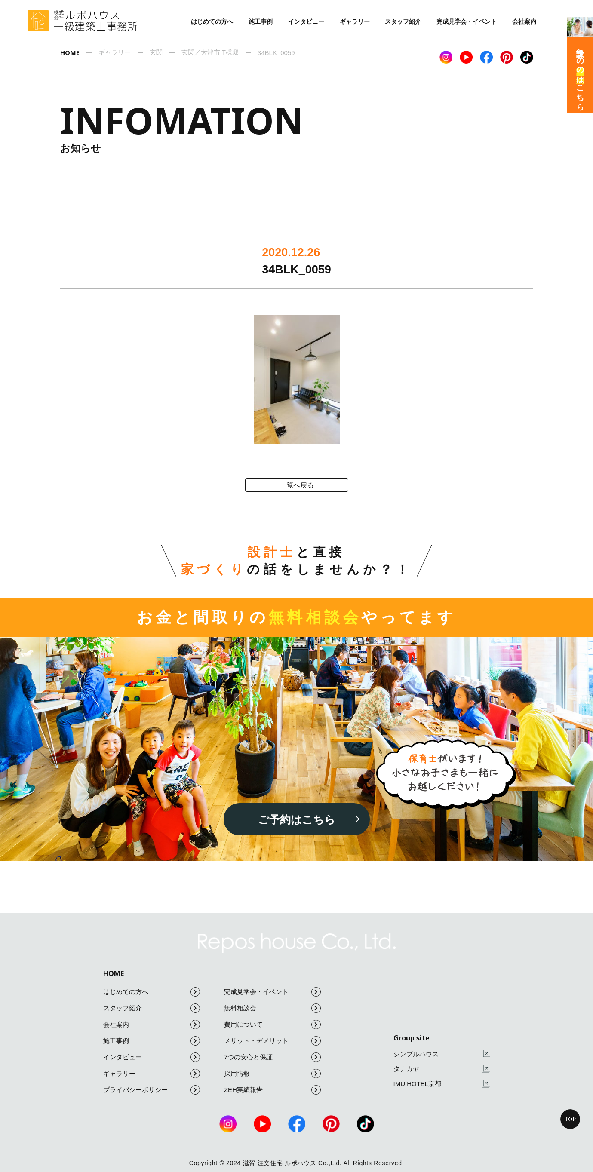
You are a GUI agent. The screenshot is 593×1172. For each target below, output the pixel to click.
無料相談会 (272, 1008)
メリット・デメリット (272, 1041)
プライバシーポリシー (151, 1090)
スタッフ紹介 (403, 21)
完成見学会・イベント (466, 21)
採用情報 (272, 1073)
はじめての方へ (212, 21)
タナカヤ (441, 1069)
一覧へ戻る (297, 485)
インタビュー (306, 21)
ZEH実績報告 (272, 1090)
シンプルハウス (441, 1054)
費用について (272, 1024)
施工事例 (261, 21)
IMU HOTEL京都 (441, 1084)
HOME (113, 973)
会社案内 (524, 21)
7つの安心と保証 (272, 1057)
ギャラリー (355, 21)
